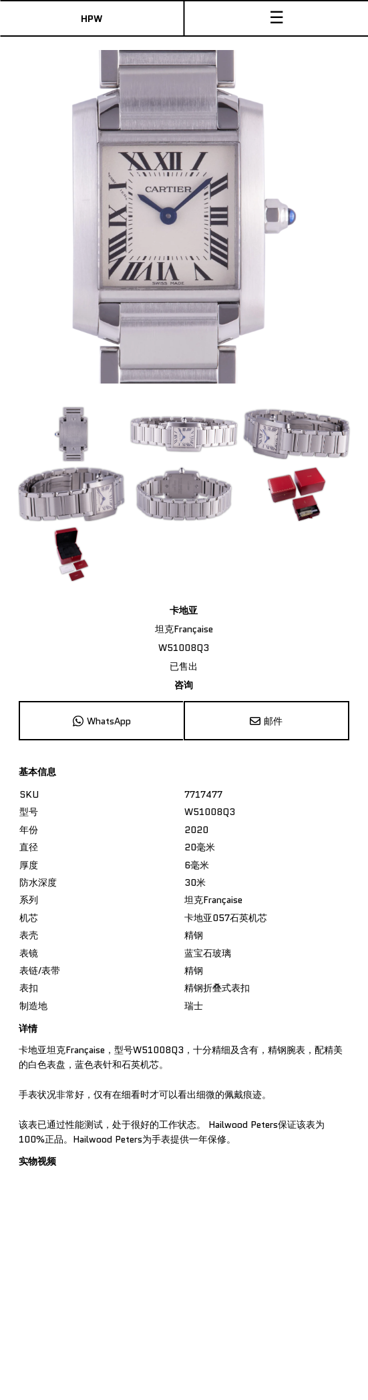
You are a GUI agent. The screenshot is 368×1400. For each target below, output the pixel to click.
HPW (91, 18)
